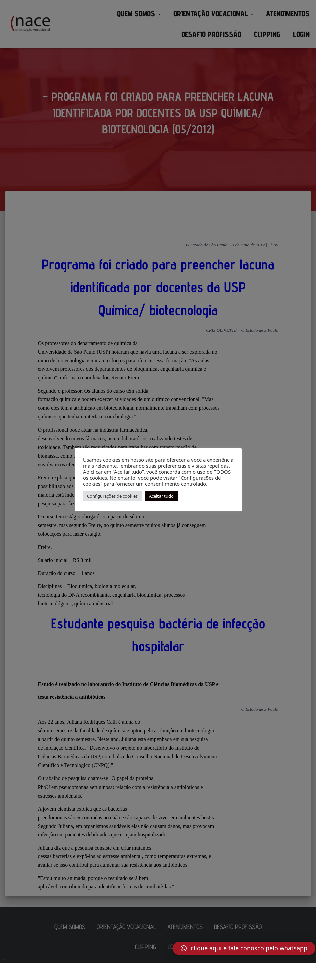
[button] (244, 948)
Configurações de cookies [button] (112, 496)
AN (3, 959)
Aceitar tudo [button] (161, 496)
